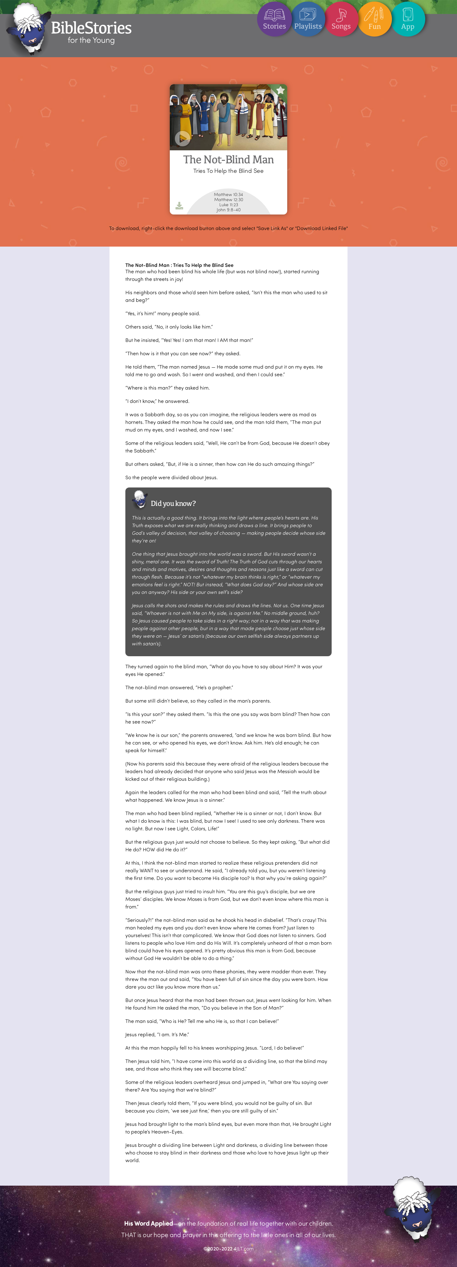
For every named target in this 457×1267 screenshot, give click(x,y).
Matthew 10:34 (228, 194)
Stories (274, 16)
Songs (341, 16)
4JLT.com (244, 1248)
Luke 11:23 (228, 204)
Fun (374, 16)
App (407, 16)
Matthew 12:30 (228, 199)
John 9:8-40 (229, 209)
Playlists (308, 16)
